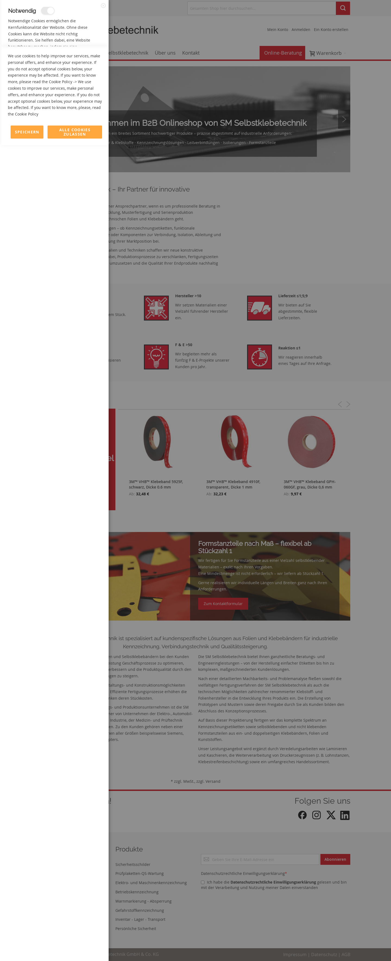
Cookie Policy (60, 897)
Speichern (27, 947)
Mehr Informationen (84, 59)
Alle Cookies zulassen (74, 948)
